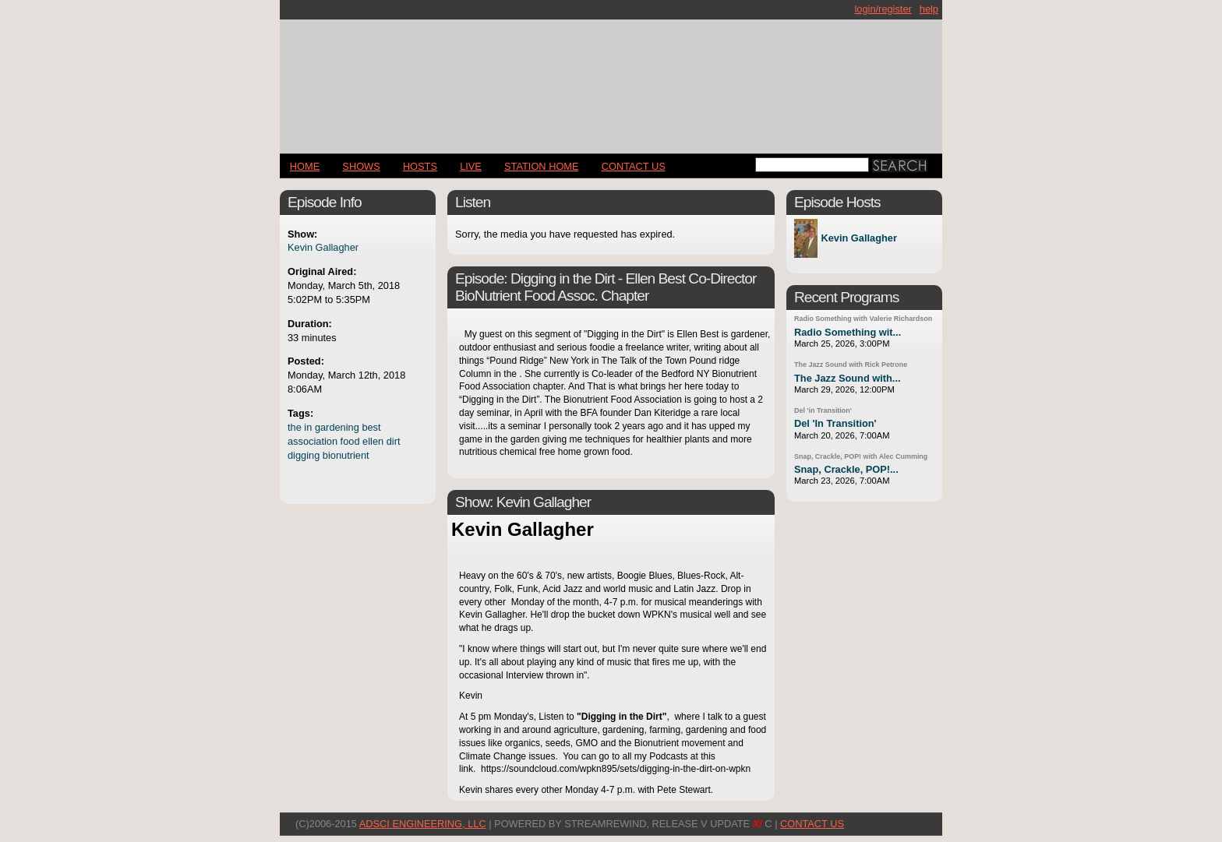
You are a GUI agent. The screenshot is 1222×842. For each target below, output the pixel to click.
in (308, 427)
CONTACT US (634, 166)
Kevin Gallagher (323, 247)
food (350, 441)
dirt (394, 441)
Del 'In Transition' (835, 423)
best (371, 427)
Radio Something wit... (847, 332)
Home (305, 166)
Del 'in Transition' (823, 410)
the (295, 427)
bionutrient (346, 455)
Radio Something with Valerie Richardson (863, 318)
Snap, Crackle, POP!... (846, 469)
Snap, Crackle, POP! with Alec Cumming (860, 456)
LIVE (471, 166)
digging (304, 455)
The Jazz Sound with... (847, 378)
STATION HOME (541, 166)
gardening (337, 427)
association (312, 441)
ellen (372, 441)
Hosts (420, 166)
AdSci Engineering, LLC (422, 824)
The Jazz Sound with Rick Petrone (850, 364)
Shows (361, 166)
